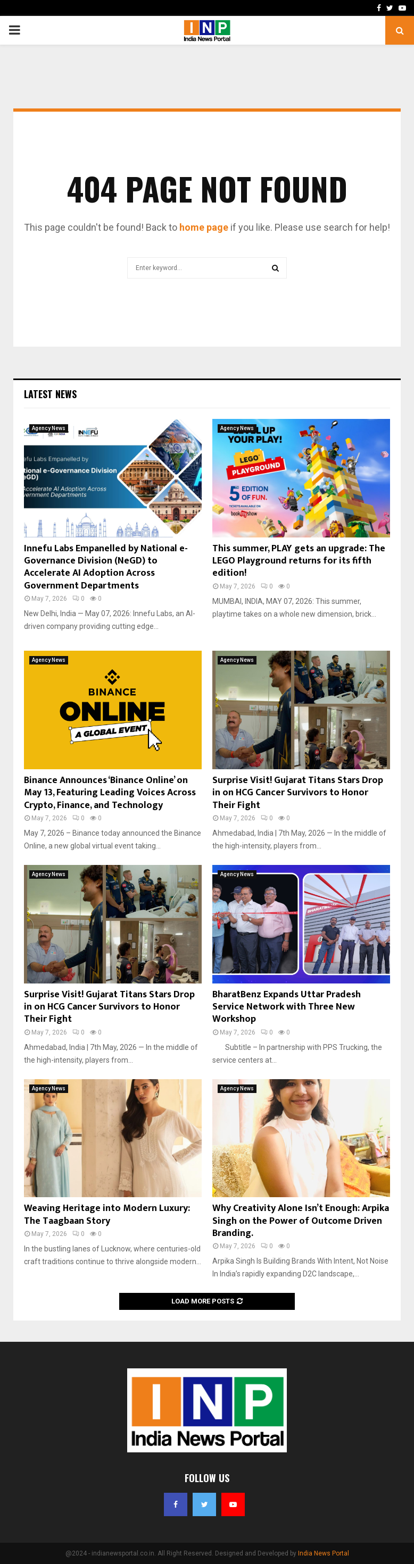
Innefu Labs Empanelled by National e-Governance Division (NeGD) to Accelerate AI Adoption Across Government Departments (106, 567)
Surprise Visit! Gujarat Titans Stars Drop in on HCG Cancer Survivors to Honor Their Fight (297, 792)
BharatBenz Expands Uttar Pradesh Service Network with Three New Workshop (286, 1007)
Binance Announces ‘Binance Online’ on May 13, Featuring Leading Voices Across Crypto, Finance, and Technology (110, 792)
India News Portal (323, 1553)
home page (203, 227)
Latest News (50, 394)
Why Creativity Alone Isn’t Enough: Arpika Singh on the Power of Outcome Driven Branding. (300, 1220)
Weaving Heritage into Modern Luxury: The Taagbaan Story (107, 1214)
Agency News (48, 428)
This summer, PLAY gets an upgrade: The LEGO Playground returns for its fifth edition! (298, 561)
